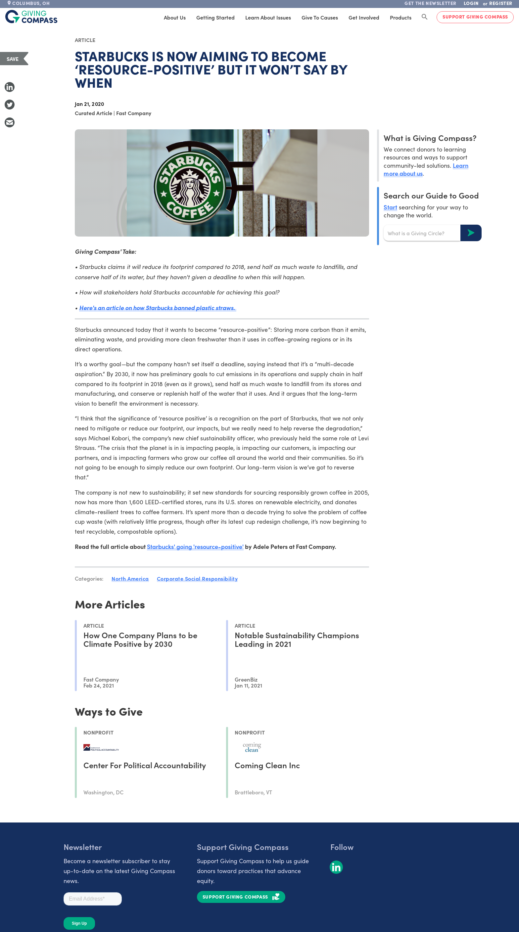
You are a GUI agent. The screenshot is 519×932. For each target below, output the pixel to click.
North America (130, 578)
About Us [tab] (175, 17)
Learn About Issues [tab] (268, 17)
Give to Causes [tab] (320, 17)
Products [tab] (400, 17)
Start (390, 207)
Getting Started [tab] (215, 17)
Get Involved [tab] (364, 17)
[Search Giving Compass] (425, 17)
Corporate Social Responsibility (197, 578)
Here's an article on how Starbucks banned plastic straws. (157, 307)
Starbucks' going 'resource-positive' (195, 546)
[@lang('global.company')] (31, 16)
